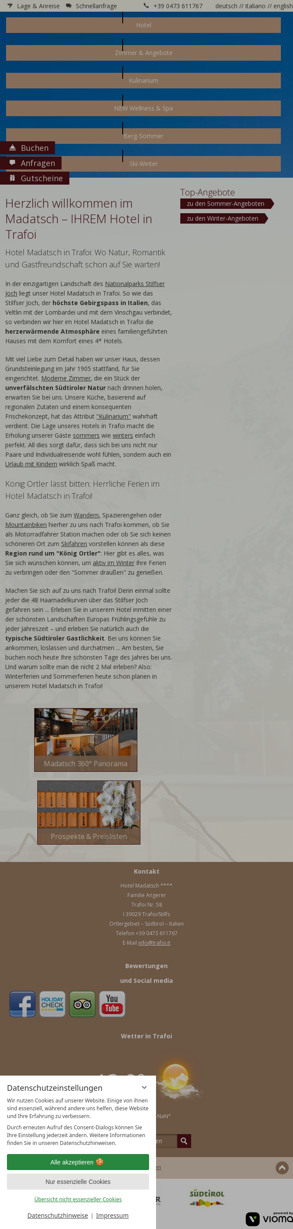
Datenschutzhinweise (57, 1215)
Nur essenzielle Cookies (78, 1181)
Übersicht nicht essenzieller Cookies (78, 1199)
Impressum (112, 1215)
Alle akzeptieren (78, 1162)
